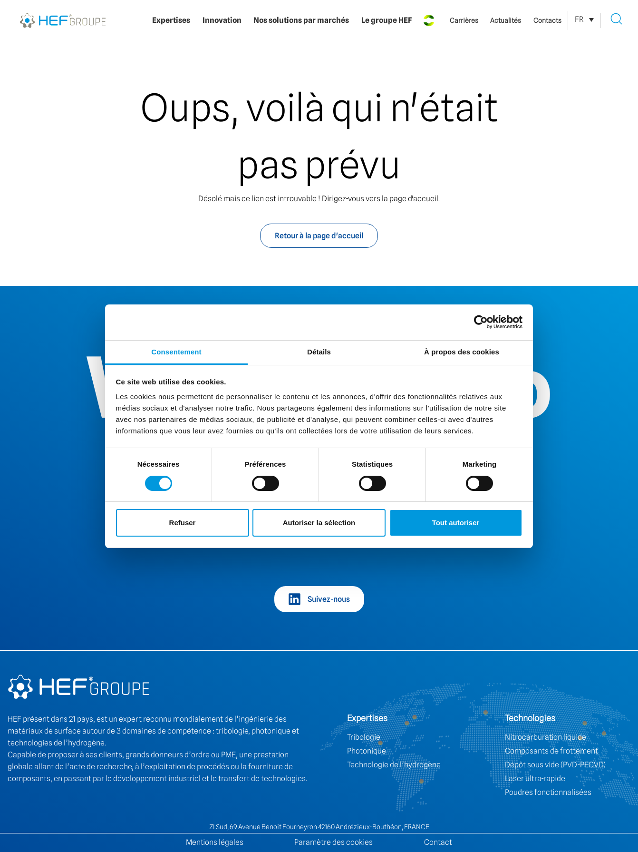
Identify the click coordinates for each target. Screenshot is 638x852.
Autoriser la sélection (319, 523)
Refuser (182, 523)
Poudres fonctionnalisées (548, 792)
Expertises (171, 20)
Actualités (505, 20)
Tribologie (363, 737)
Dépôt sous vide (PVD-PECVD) (555, 764)
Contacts (547, 20)
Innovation (222, 20)
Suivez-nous (329, 599)
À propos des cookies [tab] (461, 352)
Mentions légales (214, 842)
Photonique (366, 750)
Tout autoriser (456, 523)
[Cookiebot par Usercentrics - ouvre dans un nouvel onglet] (480, 322)
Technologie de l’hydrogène (394, 764)
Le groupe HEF (386, 20)
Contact (438, 842)
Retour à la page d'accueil (319, 235)
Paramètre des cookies (333, 842)
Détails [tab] (319, 352)
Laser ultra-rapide (535, 778)
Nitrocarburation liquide (545, 737)
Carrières (464, 20)
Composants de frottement (551, 750)
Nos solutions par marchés (301, 20)
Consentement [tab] (176, 352)
